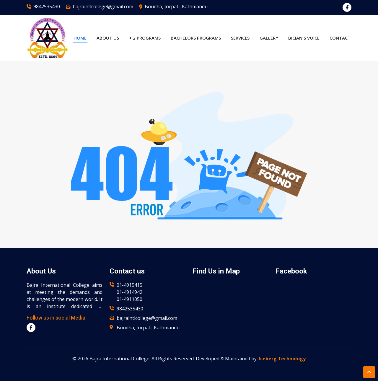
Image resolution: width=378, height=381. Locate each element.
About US (108, 38)
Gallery (269, 38)
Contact (340, 38)
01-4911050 (129, 299)
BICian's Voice (304, 38)
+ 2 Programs (145, 38)
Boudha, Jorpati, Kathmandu (176, 6)
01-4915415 (129, 285)
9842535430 (46, 6)
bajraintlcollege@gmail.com (103, 6)
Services (240, 38)
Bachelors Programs (196, 38)
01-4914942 (129, 292)
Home (80, 38)
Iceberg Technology (282, 358)
